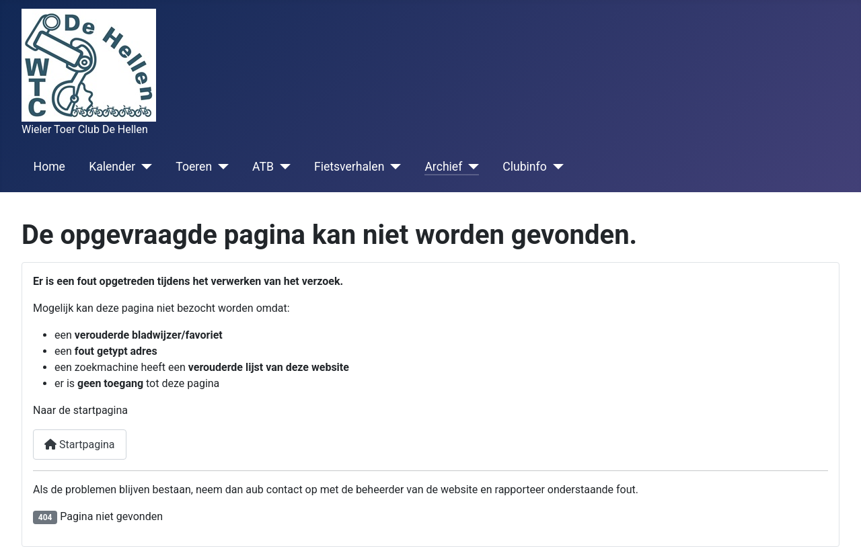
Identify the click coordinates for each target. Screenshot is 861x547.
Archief (443, 166)
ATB (263, 166)
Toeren (194, 166)
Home (49, 166)
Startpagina (79, 444)
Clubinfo (524, 166)
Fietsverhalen (349, 166)
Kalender (112, 166)
